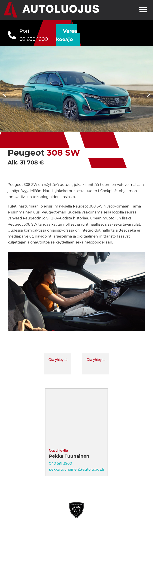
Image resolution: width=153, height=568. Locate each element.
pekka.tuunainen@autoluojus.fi (76, 469)
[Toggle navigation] (143, 10)
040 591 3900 (60, 463)
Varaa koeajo (66, 35)
